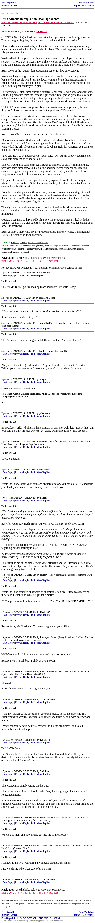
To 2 (33, 774)
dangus (42, 379)
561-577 (43, 260)
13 (2, 637)
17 (2, 771)
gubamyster (45, 413)
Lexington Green (48, 637)
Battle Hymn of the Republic (53, 351)
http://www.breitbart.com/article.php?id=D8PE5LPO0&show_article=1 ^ (37, 22)
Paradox (43, 441)
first (3, 260)
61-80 (32, 260)
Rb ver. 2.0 (44, 272)
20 (2, 879)
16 (2, 740)
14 (2, 671)
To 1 (33, 300)
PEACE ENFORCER (51, 671)
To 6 (33, 702)
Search (14, 5)
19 (2, 845)
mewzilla (43, 323)
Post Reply (8, 275)
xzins (42, 817)
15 (2, 699)
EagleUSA (45, 612)
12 (2, 612)
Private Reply (22, 275)
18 (2, 817)
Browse (5, 5)
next (51, 260)
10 (2, 498)
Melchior (44, 771)
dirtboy (43, 574)
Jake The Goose (47, 298)
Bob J (42, 469)
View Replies (37, 275)
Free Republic (8, 2)
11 (2, 574)
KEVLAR (45, 740)
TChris (43, 845)
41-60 (24, 260)
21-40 (16, 260)
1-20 (9, 260)
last (56, 260)
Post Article (88, 5)
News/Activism (86, 2)
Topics (77, 5)
